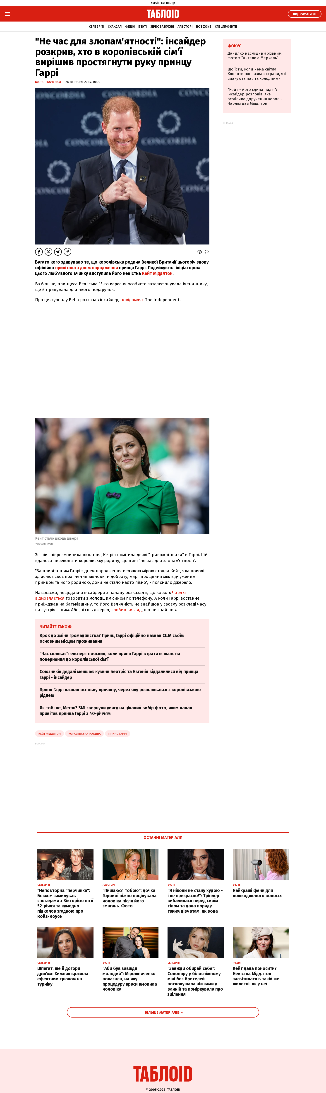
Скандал (115, 27)
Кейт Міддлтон (157, 273)
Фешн (130, 27)
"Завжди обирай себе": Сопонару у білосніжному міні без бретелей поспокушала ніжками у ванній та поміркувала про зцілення (195, 981)
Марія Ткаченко (48, 82)
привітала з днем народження (86, 267)
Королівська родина (84, 733)
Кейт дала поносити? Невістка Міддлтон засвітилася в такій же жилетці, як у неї (256, 976)
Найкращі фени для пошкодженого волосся (258, 893)
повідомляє (132, 299)
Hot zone (203, 27)
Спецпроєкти (226, 27)
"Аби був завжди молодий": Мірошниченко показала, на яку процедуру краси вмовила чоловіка (130, 979)
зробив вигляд (126, 609)
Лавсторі (184, 27)
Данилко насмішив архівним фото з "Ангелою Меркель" (255, 55)
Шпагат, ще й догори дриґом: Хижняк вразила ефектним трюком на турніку (62, 976)
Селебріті (96, 27)
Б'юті (142, 27)
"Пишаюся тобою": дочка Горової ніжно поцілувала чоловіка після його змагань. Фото (129, 898)
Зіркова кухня (162, 27)
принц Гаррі (117, 733)
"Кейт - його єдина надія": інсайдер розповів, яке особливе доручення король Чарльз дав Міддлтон (254, 96)
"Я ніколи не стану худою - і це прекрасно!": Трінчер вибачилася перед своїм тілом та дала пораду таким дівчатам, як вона (195, 901)
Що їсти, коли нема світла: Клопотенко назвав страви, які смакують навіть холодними (257, 74)
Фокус (234, 46)
